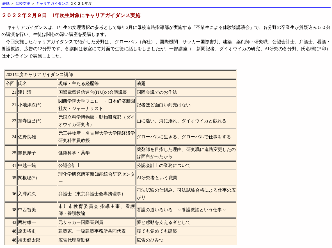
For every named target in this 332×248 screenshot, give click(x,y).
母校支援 (22, 4)
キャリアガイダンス (52, 4)
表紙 (6, 4)
